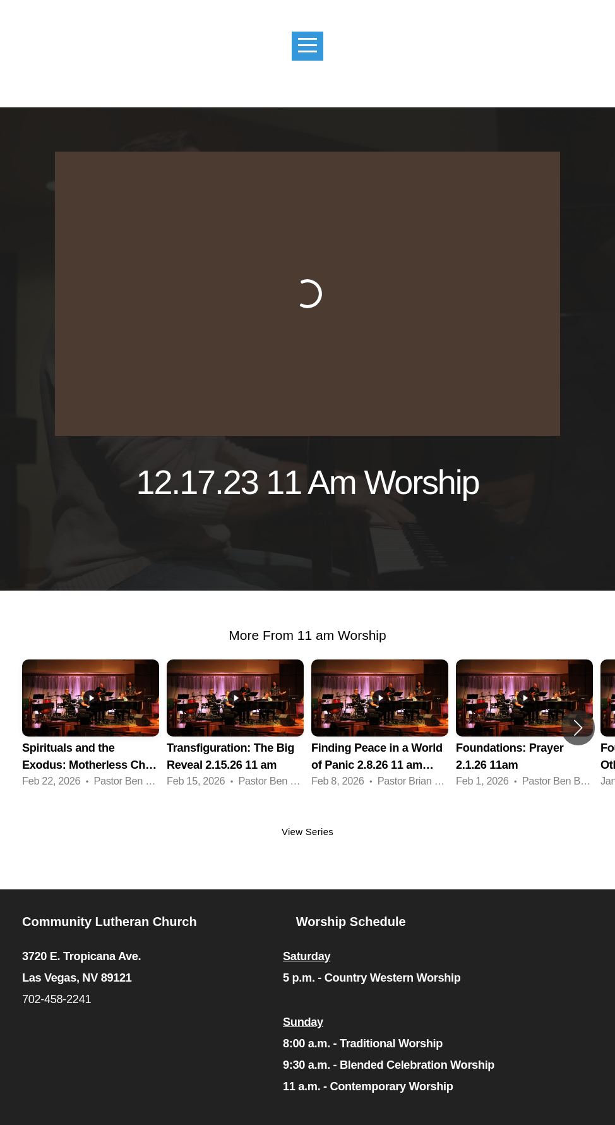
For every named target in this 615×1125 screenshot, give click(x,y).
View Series (307, 831)
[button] (578, 728)
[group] (90, 727)
